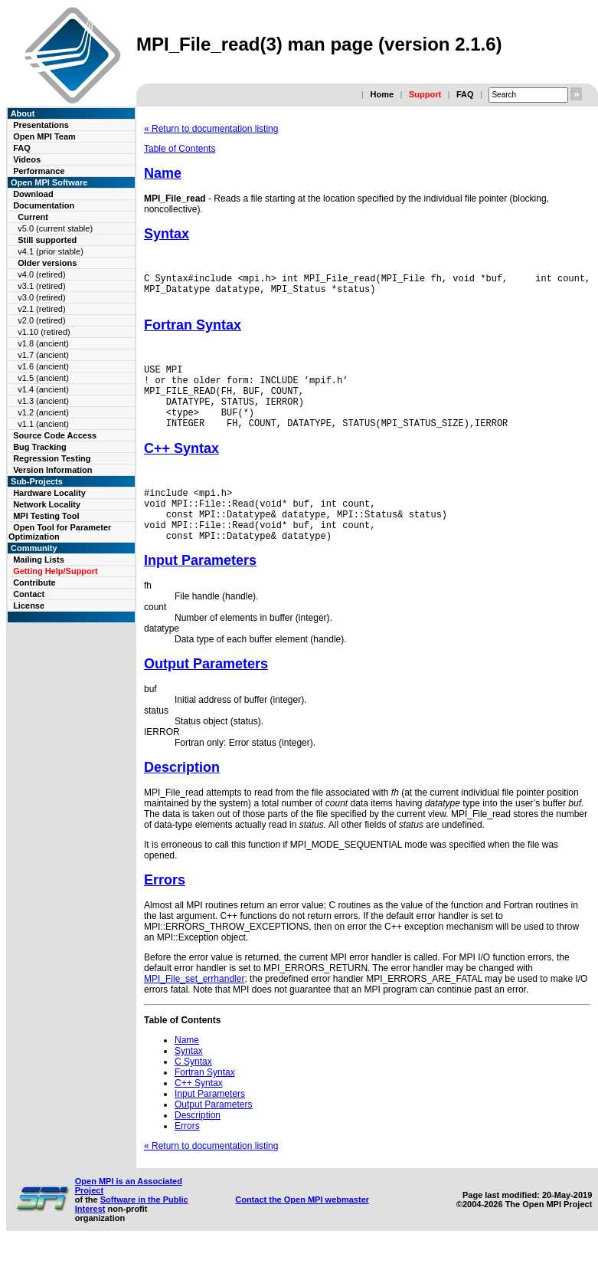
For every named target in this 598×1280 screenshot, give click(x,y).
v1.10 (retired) (44, 331)
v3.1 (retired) (41, 285)
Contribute (34, 582)
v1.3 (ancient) (43, 400)
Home (382, 94)
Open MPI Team (44, 136)
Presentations (41, 125)
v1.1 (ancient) (43, 423)
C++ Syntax (181, 469)
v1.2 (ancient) (43, 412)
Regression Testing (51, 458)
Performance (38, 171)
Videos (27, 159)
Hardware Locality (49, 492)
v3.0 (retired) (41, 297)
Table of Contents (179, 148)
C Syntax (193, 1093)
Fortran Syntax (192, 332)
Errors (164, 912)
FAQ (465, 94)
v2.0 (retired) (41, 320)
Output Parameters (206, 696)
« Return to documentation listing (211, 128)
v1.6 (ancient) (43, 366)
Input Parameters (200, 592)
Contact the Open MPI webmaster (302, 1231)
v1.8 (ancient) (43, 343)
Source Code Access (54, 435)
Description (182, 799)
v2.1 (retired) (41, 308)
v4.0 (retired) (41, 274)
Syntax (166, 233)
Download (33, 194)
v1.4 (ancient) (43, 389)
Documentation (43, 205)
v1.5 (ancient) (43, 377)
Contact (28, 594)
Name (162, 173)
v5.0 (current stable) (55, 228)
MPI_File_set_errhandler (194, 1011)
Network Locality (46, 504)
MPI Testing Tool (46, 515)
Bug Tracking (40, 446)
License (28, 605)
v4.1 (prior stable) (50, 251)
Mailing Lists (38, 559)
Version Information (52, 469)
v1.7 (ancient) (43, 354)
